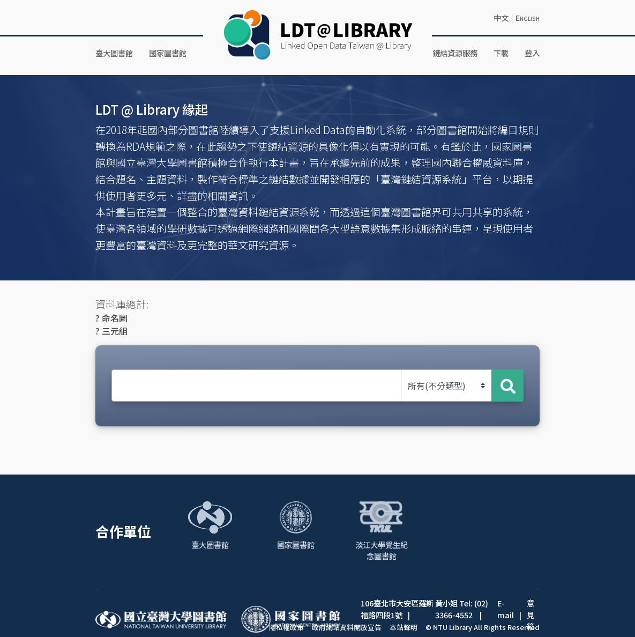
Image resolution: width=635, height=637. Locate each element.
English (528, 17)
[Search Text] (256, 385)
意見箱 (530, 614)
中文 (501, 17)
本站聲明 (403, 627)
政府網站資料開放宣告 (347, 627)
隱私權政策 (286, 627)
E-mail (505, 608)
